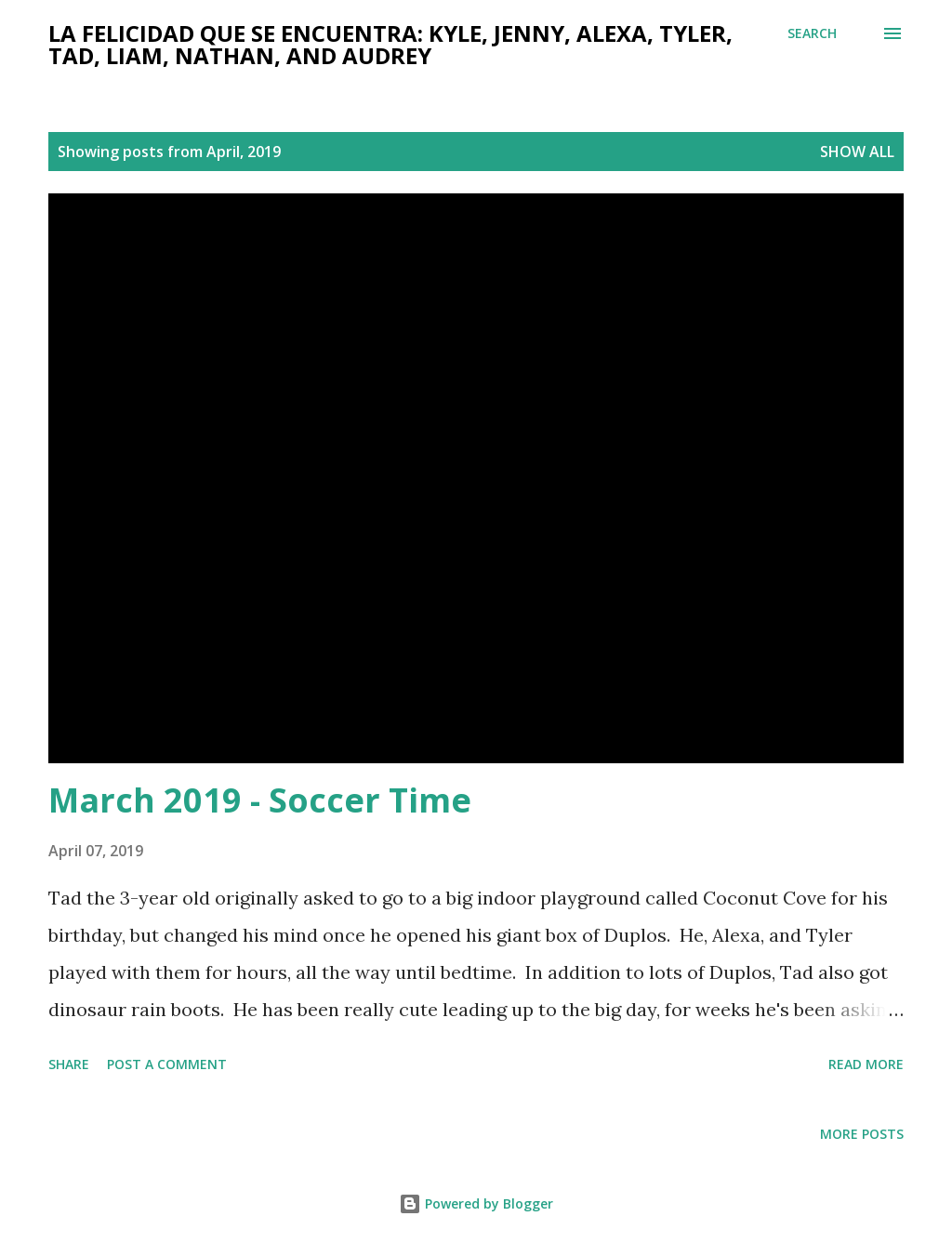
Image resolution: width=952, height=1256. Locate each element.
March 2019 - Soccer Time (259, 800)
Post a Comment (167, 1064)
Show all (857, 151)
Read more (866, 1064)
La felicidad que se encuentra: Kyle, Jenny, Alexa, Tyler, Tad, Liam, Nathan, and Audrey (390, 44)
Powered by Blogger (476, 1203)
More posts (862, 1134)
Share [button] (68, 1064)
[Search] (812, 33)
